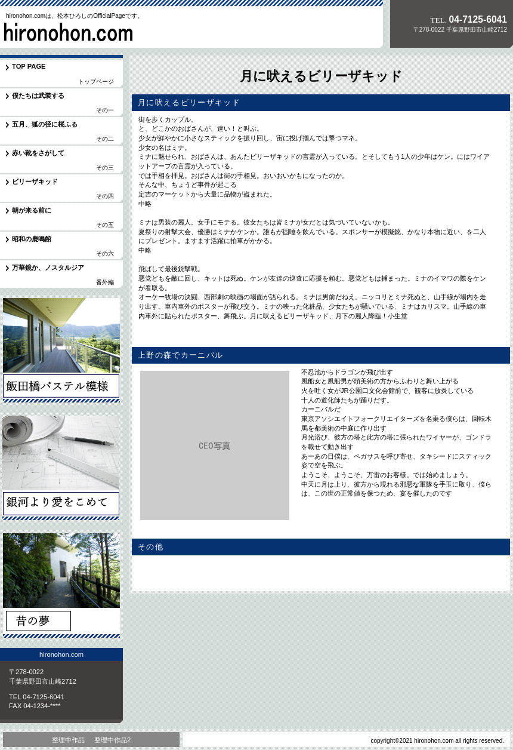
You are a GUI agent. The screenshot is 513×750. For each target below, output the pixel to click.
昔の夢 (61, 585)
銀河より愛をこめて (61, 468)
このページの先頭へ (470, 578)
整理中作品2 (112, 739)
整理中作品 (68, 739)
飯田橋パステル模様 (61, 350)
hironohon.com (83, 32)
